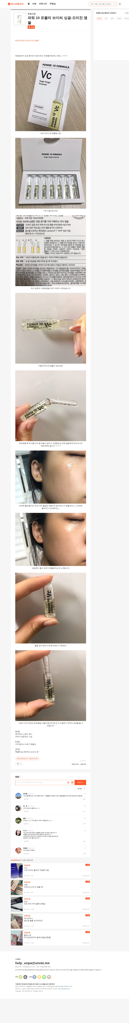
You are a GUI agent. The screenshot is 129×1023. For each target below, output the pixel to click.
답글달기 (26, 799)
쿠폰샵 (53, 4)
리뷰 (34, 4)
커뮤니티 (43, 4)
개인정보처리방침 (26, 984)
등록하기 (80, 782)
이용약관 (18, 984)
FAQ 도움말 (41, 984)
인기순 (81, 788)
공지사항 (35, 984)
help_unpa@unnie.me (64, 989)
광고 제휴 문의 (50, 984)
